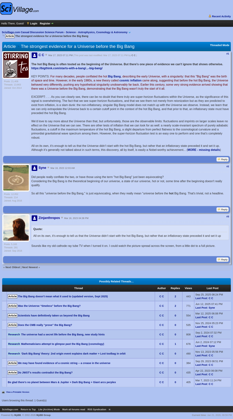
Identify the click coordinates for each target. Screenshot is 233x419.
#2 (227, 166)
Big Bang (114, 76)
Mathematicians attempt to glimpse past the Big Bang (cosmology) (62, 343)
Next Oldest (12, 267)
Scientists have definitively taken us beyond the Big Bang (54, 315)
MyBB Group (43, 415)
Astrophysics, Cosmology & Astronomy (102, 32)
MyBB (17, 415)
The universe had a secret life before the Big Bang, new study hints (63, 334)
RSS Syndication (97, 409)
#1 (227, 53)
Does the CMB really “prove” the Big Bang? (45, 325)
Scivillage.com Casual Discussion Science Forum (33, 32)
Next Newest (30, 267)
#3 (227, 216)
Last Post (201, 298)
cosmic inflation (130, 80)
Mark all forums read (73, 409)
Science (71, 32)
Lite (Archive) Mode (49, 409)
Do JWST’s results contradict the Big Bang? (45, 372)
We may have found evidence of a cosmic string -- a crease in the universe (64, 363)
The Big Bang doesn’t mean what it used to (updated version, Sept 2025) (63, 296)
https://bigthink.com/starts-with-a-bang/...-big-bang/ (66, 68)
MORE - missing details (203, 149)
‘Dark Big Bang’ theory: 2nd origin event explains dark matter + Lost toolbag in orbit (73, 353)
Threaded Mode (219, 45)
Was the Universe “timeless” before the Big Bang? (49, 305)
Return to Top (28, 409)
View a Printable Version (17, 392)
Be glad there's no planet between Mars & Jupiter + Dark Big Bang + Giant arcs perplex (62, 382)
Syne (212, 307)
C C (133, 55)
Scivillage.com (10, 409)
